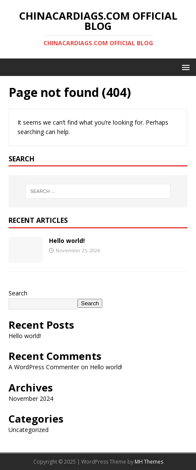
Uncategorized (29, 430)
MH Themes (149, 461)
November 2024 (31, 398)
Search (18, 293)
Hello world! (67, 240)
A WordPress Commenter (44, 367)
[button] (184, 67)
